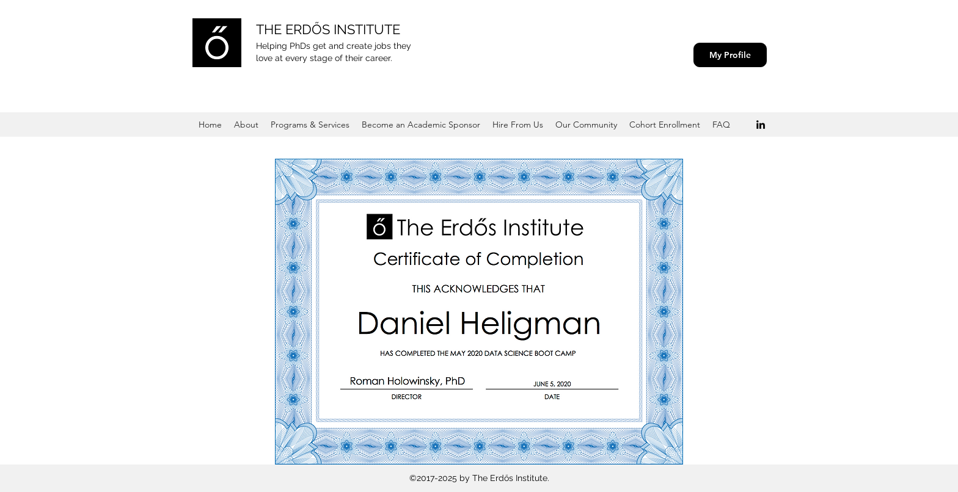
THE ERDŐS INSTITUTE (328, 29)
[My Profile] (730, 55)
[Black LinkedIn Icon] (761, 124)
